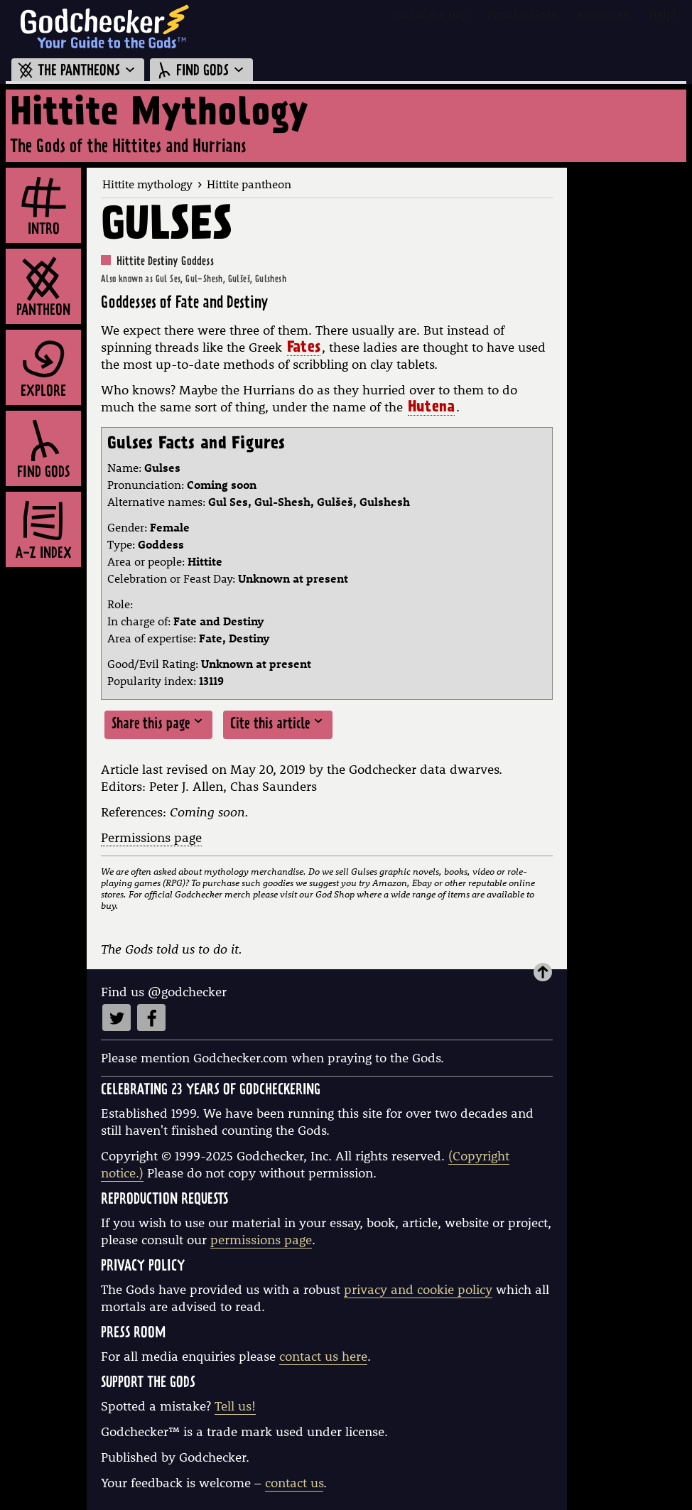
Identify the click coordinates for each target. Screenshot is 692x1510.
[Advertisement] (629, 381)
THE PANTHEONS (78, 71)
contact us (294, 1482)
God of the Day (429, 13)
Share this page (158, 724)
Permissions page (151, 837)
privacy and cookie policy (418, 1289)
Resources (602, 13)
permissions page (261, 1239)
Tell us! (235, 1406)
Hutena (431, 408)
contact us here (323, 1356)
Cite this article (277, 724)
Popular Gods (521, 13)
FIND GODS (201, 71)
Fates (303, 349)
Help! (662, 13)
